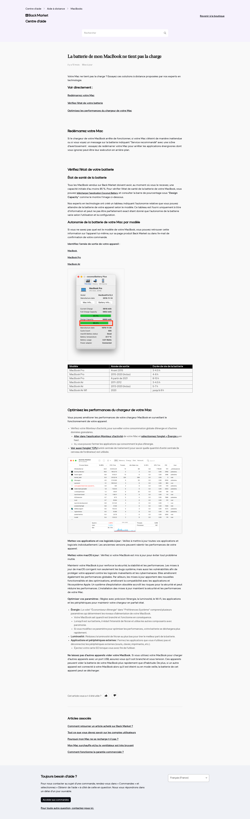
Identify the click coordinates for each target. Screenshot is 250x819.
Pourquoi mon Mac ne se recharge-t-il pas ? (93, 738)
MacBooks (76, 9)
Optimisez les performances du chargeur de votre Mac (100, 110)
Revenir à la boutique (212, 16)
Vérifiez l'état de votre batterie (85, 102)
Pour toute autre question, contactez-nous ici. (67, 808)
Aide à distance (56, 9)
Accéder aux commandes (56, 799)
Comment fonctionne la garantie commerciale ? (96, 751)
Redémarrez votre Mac (81, 95)
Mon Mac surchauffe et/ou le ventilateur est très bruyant (101, 745)
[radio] (106, 695)
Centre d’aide (33, 9)
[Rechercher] (124, 33)
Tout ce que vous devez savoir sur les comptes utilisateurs (102, 732)
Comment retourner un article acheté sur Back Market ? (100, 726)
